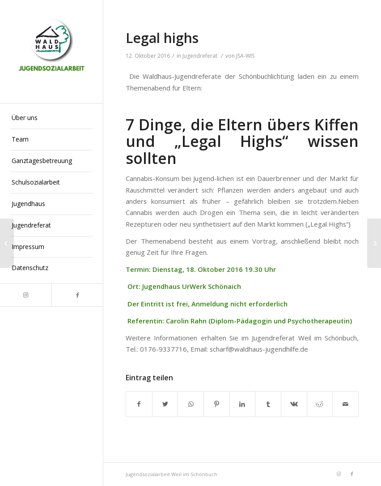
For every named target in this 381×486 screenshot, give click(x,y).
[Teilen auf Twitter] (165, 404)
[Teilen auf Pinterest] (216, 404)
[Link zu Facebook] (77, 295)
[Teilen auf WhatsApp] (190, 404)
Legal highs (162, 38)
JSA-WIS (245, 56)
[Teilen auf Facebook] (139, 404)
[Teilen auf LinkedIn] (242, 404)
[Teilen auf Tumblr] (268, 404)
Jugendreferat (199, 56)
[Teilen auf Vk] (294, 404)
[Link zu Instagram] (25, 295)
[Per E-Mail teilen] (345, 404)
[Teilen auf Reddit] (320, 404)
